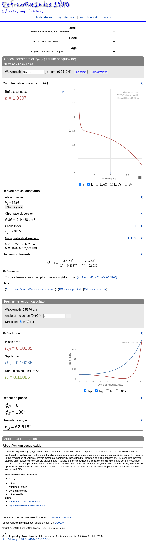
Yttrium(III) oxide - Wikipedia (24, 501)
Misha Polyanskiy (61, 517)
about (108, 17)
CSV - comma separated (41, 289)
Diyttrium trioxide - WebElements (27, 505)
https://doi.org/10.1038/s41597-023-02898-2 (26, 539)
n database (66, 17)
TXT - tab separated (70, 289)
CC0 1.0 (59, 522)
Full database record (95, 289)
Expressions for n (15, 289)
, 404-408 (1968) (96, 277)
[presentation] (73, 263)
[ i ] (142, 83)
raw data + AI (89, 17)
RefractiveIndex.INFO (35, 4)
